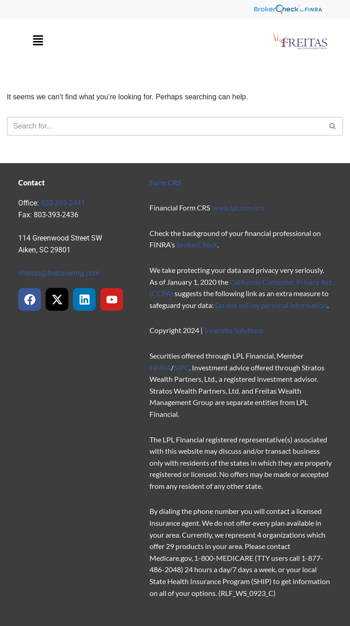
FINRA (160, 367)
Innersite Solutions (233, 330)
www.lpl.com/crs (238, 207)
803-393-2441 (63, 203)
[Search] (165, 126)
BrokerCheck (196, 244)
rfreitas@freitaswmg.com (59, 273)
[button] (38, 41)
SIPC (181, 367)
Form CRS (165, 182)
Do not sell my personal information (271, 305)
